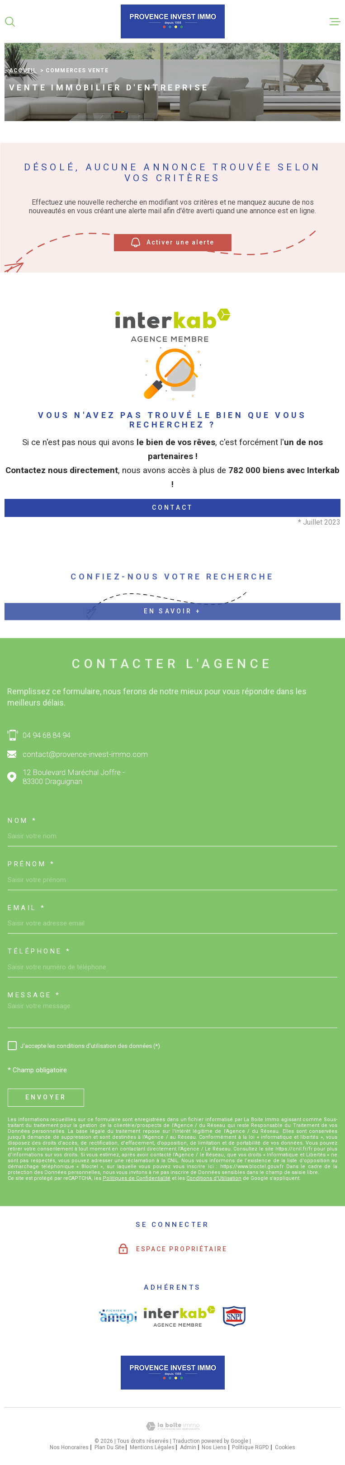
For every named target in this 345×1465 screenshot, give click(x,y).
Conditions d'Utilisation (213, 1178)
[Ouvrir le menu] (335, 21)
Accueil (23, 70)
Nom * (23, 820)
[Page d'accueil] (173, 21)
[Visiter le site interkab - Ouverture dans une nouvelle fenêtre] (180, 1316)
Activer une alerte (172, 242)
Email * (27, 908)
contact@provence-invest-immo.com (85, 754)
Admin (188, 1447)
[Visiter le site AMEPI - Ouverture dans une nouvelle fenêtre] (118, 1317)
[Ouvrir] (10, 21)
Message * (34, 995)
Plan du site (109, 1447)
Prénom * (31, 864)
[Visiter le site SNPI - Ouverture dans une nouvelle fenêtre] (234, 1316)
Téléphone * (39, 951)
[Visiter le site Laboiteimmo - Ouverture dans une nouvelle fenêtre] (172, 1426)
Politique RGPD (250, 1447)
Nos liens (214, 1447)
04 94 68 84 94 (47, 735)
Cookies (285, 1447)
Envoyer (45, 1097)
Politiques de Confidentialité (136, 1178)
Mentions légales (152, 1447)
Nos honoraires (69, 1447)
